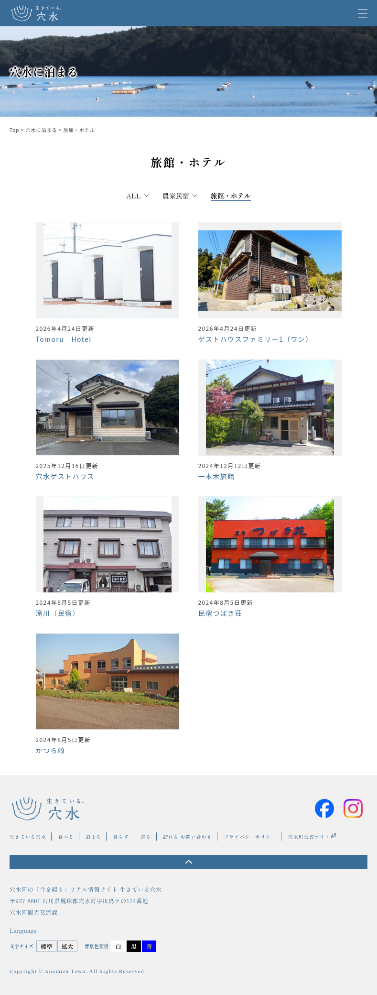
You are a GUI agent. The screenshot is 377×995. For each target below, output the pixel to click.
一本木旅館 (216, 476)
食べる (66, 836)
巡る (146, 836)
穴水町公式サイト (309, 836)
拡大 (67, 946)
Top (15, 129)
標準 (46, 946)
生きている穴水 (28, 836)
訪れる (171, 836)
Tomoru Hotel (64, 339)
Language (23, 930)
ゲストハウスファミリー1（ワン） (255, 339)
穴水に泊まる (41, 129)
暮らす (121, 836)
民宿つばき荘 (220, 613)
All (133, 195)
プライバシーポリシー (250, 836)
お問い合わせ (196, 836)
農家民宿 (175, 195)
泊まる (93, 836)
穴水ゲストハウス (65, 476)
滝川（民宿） (58, 613)
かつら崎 (50, 750)
